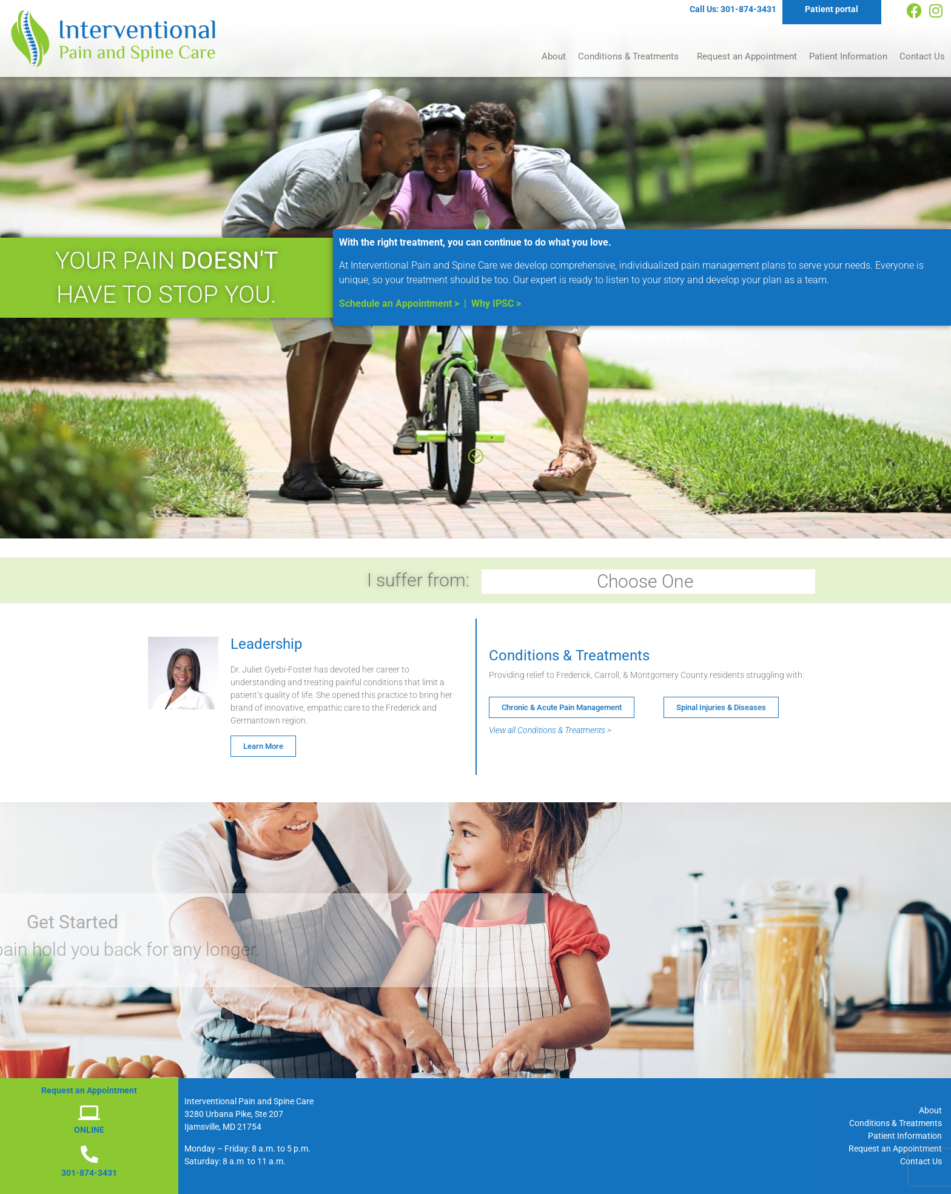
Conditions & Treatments (631, 56)
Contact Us (922, 56)
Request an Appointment (747, 56)
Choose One (648, 581)
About (554, 56)
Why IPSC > (496, 303)
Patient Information (848, 56)
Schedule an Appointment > (399, 303)
